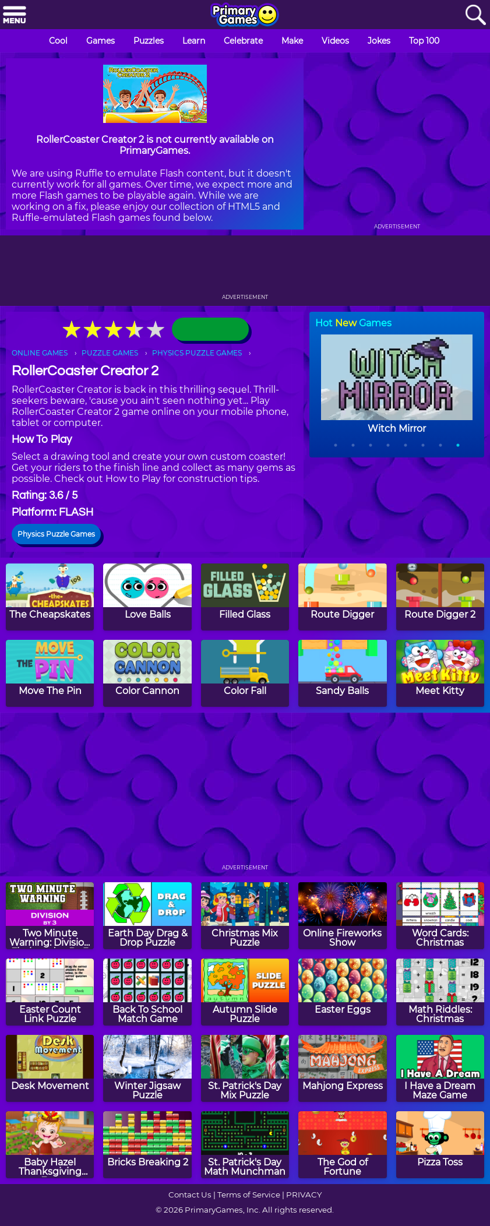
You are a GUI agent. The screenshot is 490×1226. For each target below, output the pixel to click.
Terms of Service (248, 1194)
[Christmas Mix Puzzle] (245, 915)
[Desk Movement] (50, 1068)
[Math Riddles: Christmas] (440, 992)
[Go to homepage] (244, 15)
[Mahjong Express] (342, 1068)
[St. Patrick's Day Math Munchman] (245, 1144)
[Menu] (14, 15)
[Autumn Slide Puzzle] (245, 992)
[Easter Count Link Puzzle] (50, 992)
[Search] (475, 15)
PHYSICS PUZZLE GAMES (197, 352)
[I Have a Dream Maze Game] (440, 1068)
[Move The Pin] (50, 673)
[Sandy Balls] (342, 673)
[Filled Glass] (245, 596)
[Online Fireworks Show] (342, 915)
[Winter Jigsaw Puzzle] (147, 1068)
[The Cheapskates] (50, 596)
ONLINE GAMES (40, 352)
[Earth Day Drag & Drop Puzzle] (147, 915)
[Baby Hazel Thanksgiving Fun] (50, 1144)
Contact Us (189, 1194)
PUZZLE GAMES (110, 352)
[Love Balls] (147, 596)
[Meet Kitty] (440, 673)
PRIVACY (304, 1194)
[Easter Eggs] (342, 992)
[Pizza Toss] (440, 1144)
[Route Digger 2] (440, 596)
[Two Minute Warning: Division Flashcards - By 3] (50, 915)
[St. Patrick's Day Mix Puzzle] (245, 1068)
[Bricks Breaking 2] (147, 1144)
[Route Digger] (342, 596)
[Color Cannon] (147, 673)
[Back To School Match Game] (147, 992)
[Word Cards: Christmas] (440, 915)
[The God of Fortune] (342, 1144)
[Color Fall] (245, 673)
